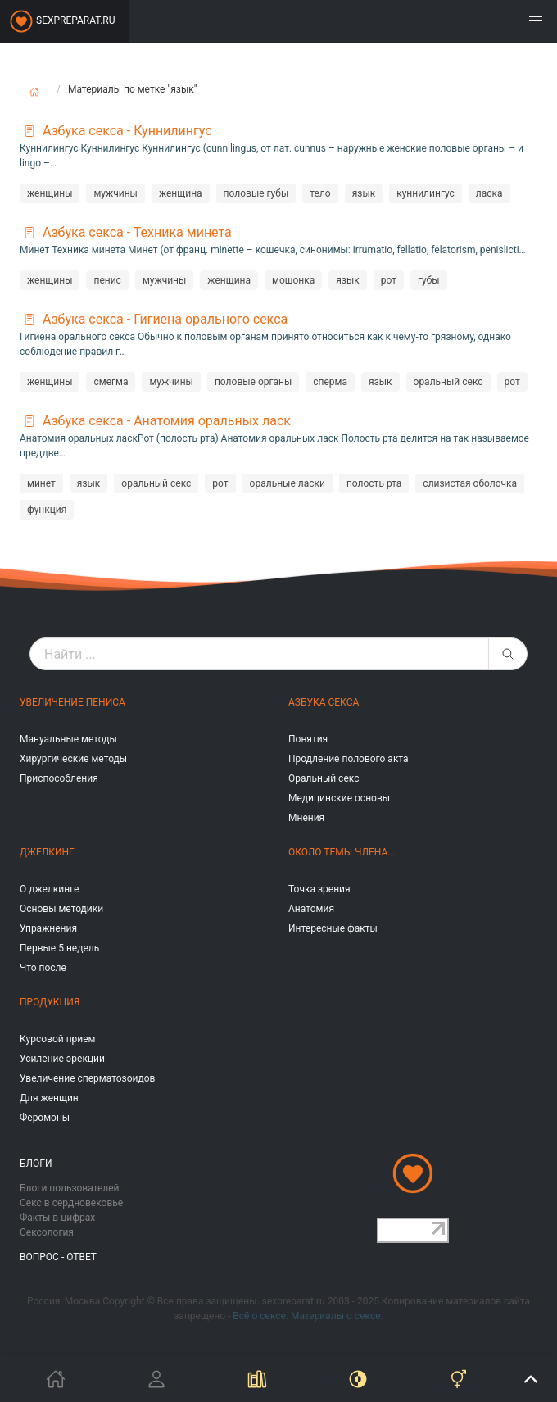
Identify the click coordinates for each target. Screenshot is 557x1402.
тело (320, 193)
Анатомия (311, 908)
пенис (106, 280)
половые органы (253, 382)
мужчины (115, 193)
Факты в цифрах (57, 1217)
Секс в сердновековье (71, 1203)
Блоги (36, 1163)
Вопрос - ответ (58, 1257)
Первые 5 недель (59, 948)
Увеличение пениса (72, 702)
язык (363, 193)
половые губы (256, 193)
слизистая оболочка (470, 483)
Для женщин (49, 1098)
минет (41, 483)
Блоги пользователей (70, 1188)
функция (46, 509)
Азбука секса (323, 702)
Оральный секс (323, 778)
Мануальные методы (68, 739)
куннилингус (425, 193)
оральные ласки (287, 483)
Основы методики (61, 908)
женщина (180, 193)
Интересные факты (333, 928)
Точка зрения (319, 889)
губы (429, 280)
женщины (49, 193)
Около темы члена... (342, 852)
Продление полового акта (348, 759)
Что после (43, 967)
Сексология (47, 1232)
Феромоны (45, 1117)
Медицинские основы (339, 798)
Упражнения (48, 928)
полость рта (373, 483)
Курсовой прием (57, 1039)
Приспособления (59, 778)
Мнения (306, 818)
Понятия (308, 739)
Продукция (49, 1002)
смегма (110, 382)
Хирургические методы (73, 759)
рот (388, 280)
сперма (330, 382)
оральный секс (448, 382)
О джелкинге (49, 889)
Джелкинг (47, 852)
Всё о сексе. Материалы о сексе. (308, 1316)
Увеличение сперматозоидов (87, 1078)
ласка (489, 193)
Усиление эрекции (62, 1058)
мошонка (293, 280)
